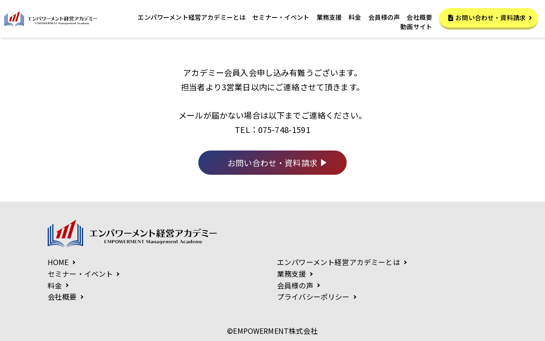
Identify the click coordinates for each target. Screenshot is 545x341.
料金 (354, 17)
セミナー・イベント (280, 17)
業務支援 (329, 17)
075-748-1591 (284, 129)
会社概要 (419, 17)
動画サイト (416, 27)
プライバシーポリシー (313, 296)
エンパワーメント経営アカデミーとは (192, 17)
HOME (58, 262)
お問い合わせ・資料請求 (490, 17)
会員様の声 (384, 17)
